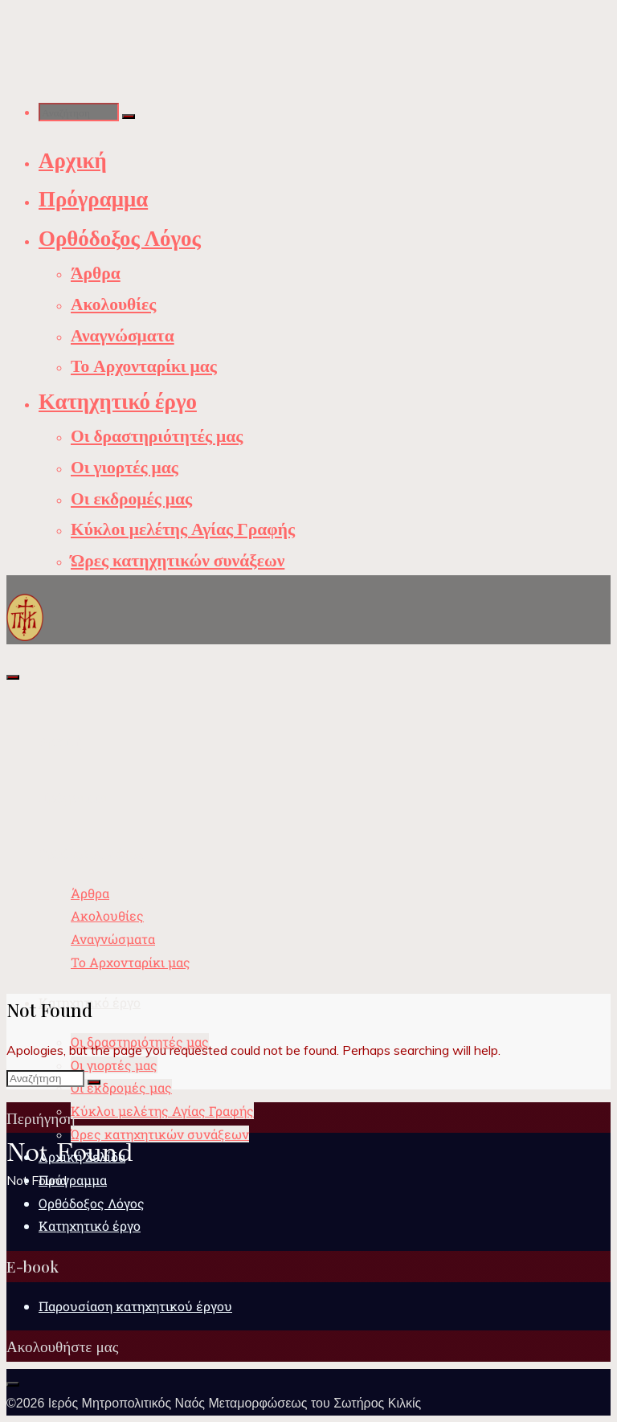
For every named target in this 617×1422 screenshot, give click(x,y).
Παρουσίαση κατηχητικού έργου (135, 1305)
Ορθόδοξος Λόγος (92, 1203)
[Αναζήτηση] (128, 116)
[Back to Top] (12, 1384)
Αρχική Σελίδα (82, 1156)
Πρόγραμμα (73, 1179)
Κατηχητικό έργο (90, 1225)
